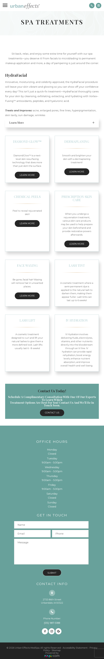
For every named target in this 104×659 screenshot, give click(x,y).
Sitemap (56, 650)
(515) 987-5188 (52, 622)
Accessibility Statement (75, 648)
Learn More (27, 175)
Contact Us (52, 412)
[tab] (52, 123)
